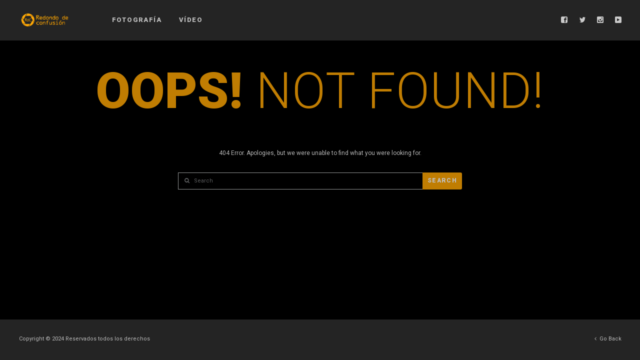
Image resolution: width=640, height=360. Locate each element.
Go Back (608, 339)
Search (442, 180)
